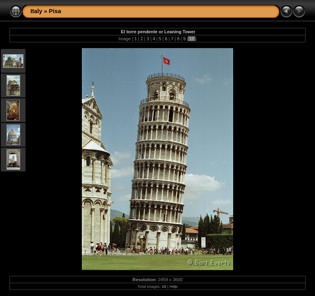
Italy (36, 11)
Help (173, 286)
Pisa (55, 11)
